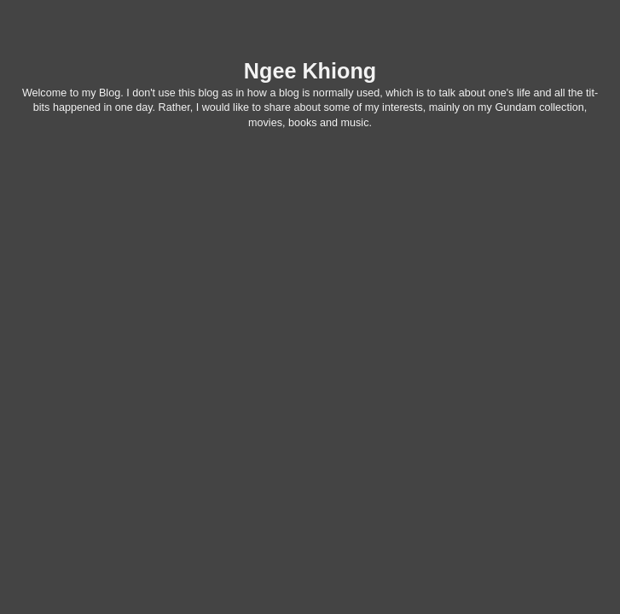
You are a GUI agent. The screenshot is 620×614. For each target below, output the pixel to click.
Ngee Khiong (310, 71)
